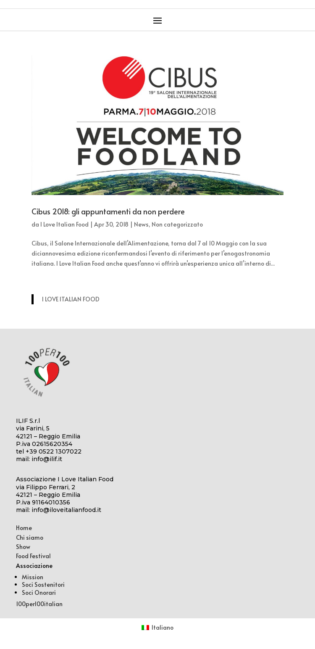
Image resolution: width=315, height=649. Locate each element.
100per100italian (39, 604)
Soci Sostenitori (43, 584)
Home (24, 528)
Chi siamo (29, 537)
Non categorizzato (177, 224)
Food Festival (33, 556)
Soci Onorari (39, 592)
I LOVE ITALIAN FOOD (71, 299)
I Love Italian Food (64, 224)
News (141, 224)
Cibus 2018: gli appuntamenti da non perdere (108, 211)
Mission (32, 577)
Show (23, 547)
